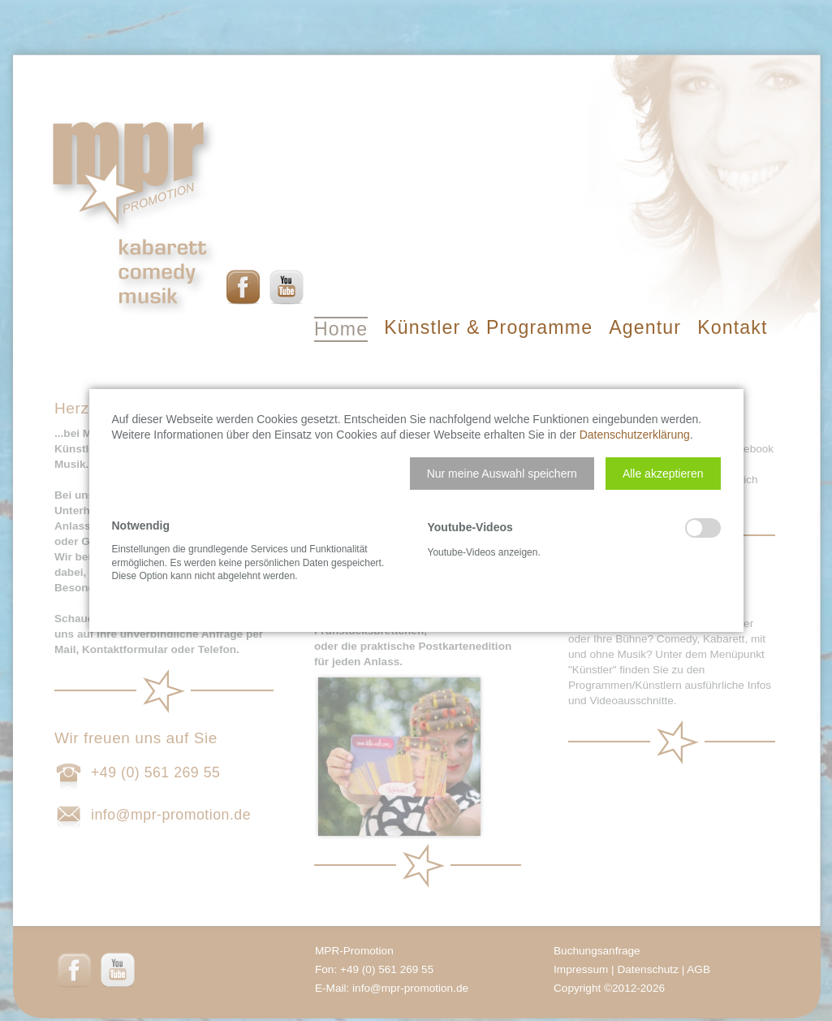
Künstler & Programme (488, 327)
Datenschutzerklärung (635, 434)
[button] (502, 473)
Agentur (645, 327)
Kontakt (732, 327)
